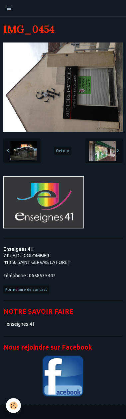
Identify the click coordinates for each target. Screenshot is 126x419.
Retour (62, 150)
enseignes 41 (21, 324)
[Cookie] (13, 405)
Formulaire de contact (26, 289)
